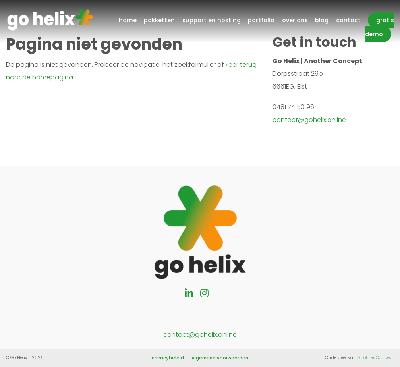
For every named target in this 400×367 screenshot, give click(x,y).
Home (128, 20)
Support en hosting (211, 20)
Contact (348, 20)
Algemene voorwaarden (219, 358)
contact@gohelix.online (309, 119)
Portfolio (261, 20)
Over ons (295, 20)
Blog (322, 20)
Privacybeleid (168, 358)
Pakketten (159, 20)
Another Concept (375, 357)
